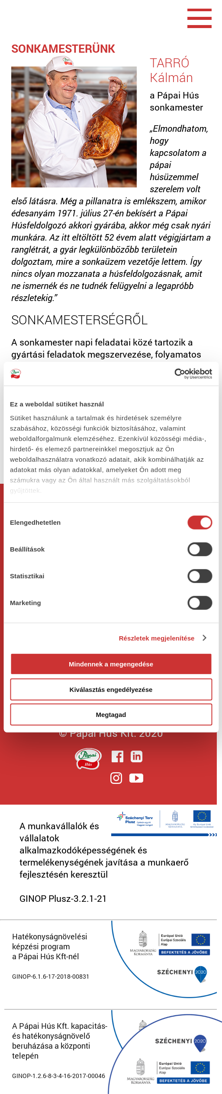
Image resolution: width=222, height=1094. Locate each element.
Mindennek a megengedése (111, 664)
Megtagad (111, 714)
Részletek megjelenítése (157, 637)
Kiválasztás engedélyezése (111, 689)
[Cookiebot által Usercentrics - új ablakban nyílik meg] (174, 373)
